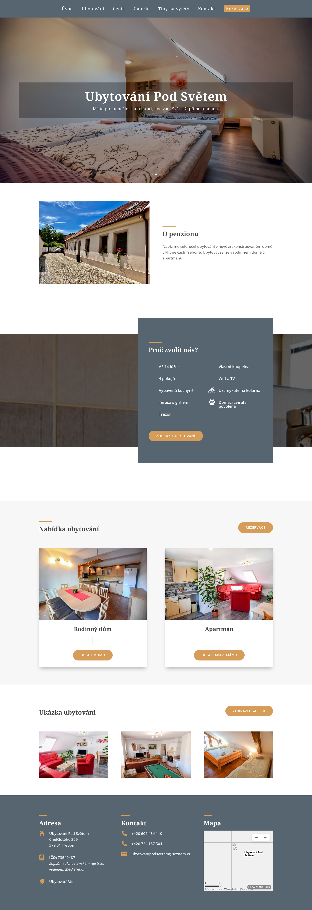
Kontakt (206, 9)
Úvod (67, 9)
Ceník (119, 9)
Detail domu (93, 655)
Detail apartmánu (219, 655)
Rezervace (237, 8)
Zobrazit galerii (249, 711)
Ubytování (93, 9)
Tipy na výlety (173, 9)
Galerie (142, 9)
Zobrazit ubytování (175, 436)
